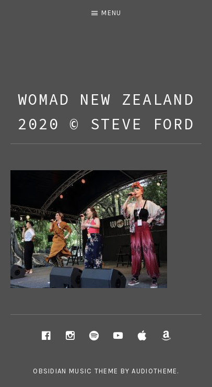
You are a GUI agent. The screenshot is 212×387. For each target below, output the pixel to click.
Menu (111, 13)
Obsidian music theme (75, 371)
